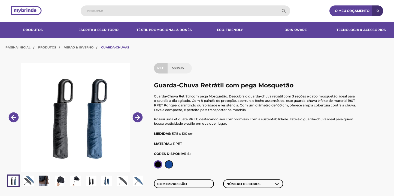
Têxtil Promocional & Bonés (164, 30)
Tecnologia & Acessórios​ (361, 30)
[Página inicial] (26, 11)
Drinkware (295, 30)
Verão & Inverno (78, 47)
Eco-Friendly (230, 30)
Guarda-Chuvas (115, 47)
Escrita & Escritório (98, 30)
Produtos (33, 30)
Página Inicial (18, 47)
